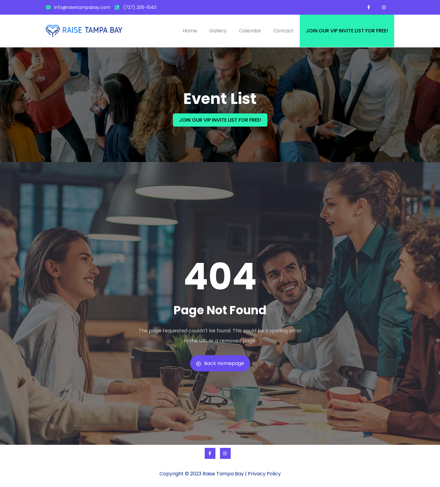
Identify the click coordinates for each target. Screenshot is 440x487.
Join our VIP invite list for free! (347, 30)
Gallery (218, 30)
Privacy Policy (264, 473)
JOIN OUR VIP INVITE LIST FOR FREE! (220, 120)
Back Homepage (220, 363)
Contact (283, 30)
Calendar (250, 30)
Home (190, 30)
